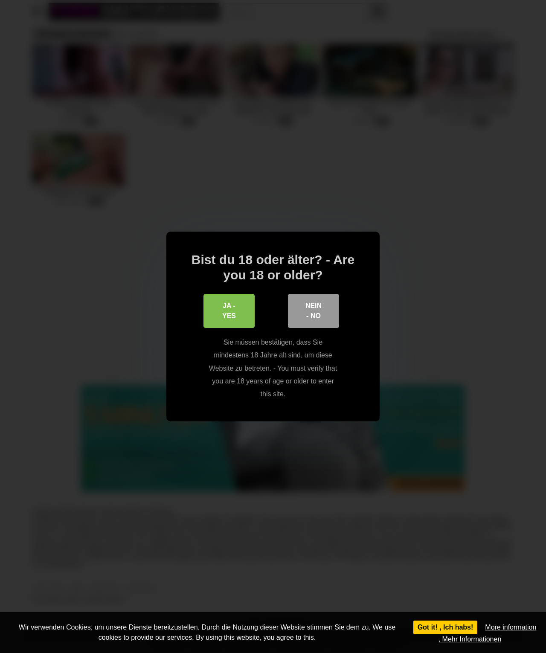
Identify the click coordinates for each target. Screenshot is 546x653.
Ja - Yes (229, 310)
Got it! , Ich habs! (445, 627)
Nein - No (313, 310)
